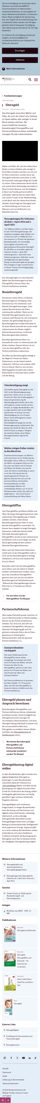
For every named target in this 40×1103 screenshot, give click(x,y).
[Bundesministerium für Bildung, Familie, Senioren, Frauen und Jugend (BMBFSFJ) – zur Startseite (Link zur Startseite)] (8, 80)
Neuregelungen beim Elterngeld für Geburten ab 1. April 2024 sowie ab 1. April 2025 (21, 878)
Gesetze (6, 887)
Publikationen (9, 920)
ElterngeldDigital (9, 785)
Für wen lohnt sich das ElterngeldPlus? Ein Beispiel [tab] (18, 597)
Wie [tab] (18, 747)
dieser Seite (29, 267)
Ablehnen (20, 60)
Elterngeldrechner (13, 1045)
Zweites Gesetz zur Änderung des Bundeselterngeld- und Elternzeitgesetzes (19, 896)
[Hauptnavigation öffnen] (36, 79)
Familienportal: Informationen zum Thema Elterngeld (19, 1037)
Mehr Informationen (15, 68)
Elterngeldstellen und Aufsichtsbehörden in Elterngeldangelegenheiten (17, 867)
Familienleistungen (12, 95)
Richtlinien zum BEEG (19, 912)
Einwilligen (20, 50)
